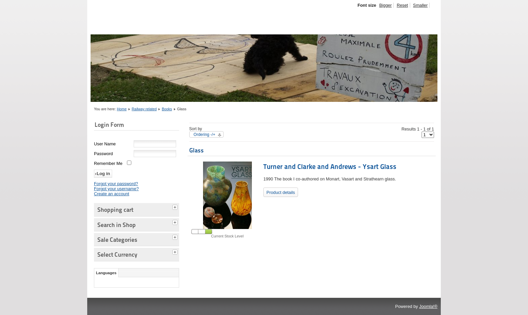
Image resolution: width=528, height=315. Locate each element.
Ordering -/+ (204, 134)
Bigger (385, 5)
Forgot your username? (116, 188)
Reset (402, 5)
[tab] (175, 206)
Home (122, 109)
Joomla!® (428, 306)
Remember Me (108, 163)
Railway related (144, 109)
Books (167, 109)
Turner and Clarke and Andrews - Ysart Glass (329, 167)
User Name (105, 143)
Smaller (420, 5)
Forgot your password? (116, 183)
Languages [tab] (106, 273)
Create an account (111, 193)
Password (103, 153)
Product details (280, 192)
